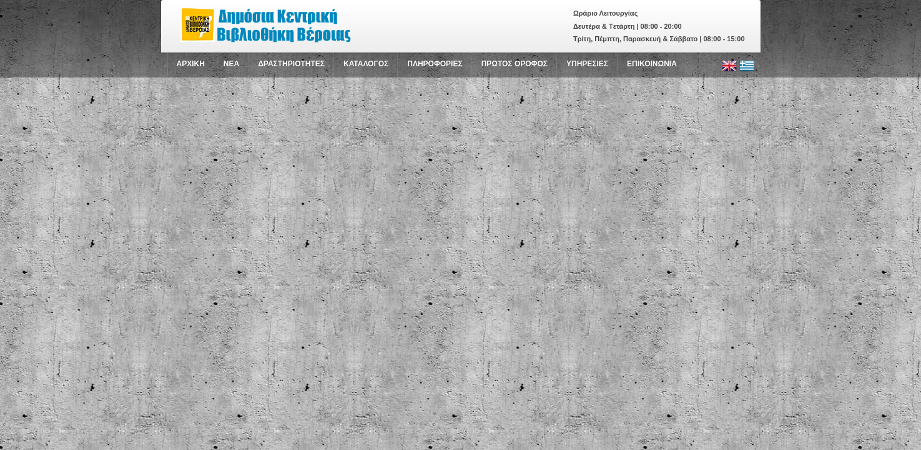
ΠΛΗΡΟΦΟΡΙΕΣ (434, 63)
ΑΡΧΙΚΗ (191, 63)
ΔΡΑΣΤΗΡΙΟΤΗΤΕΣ (291, 63)
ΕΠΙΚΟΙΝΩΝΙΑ (652, 63)
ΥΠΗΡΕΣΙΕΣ (587, 63)
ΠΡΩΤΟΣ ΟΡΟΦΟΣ (514, 63)
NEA (231, 63)
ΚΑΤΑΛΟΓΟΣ (365, 63)
